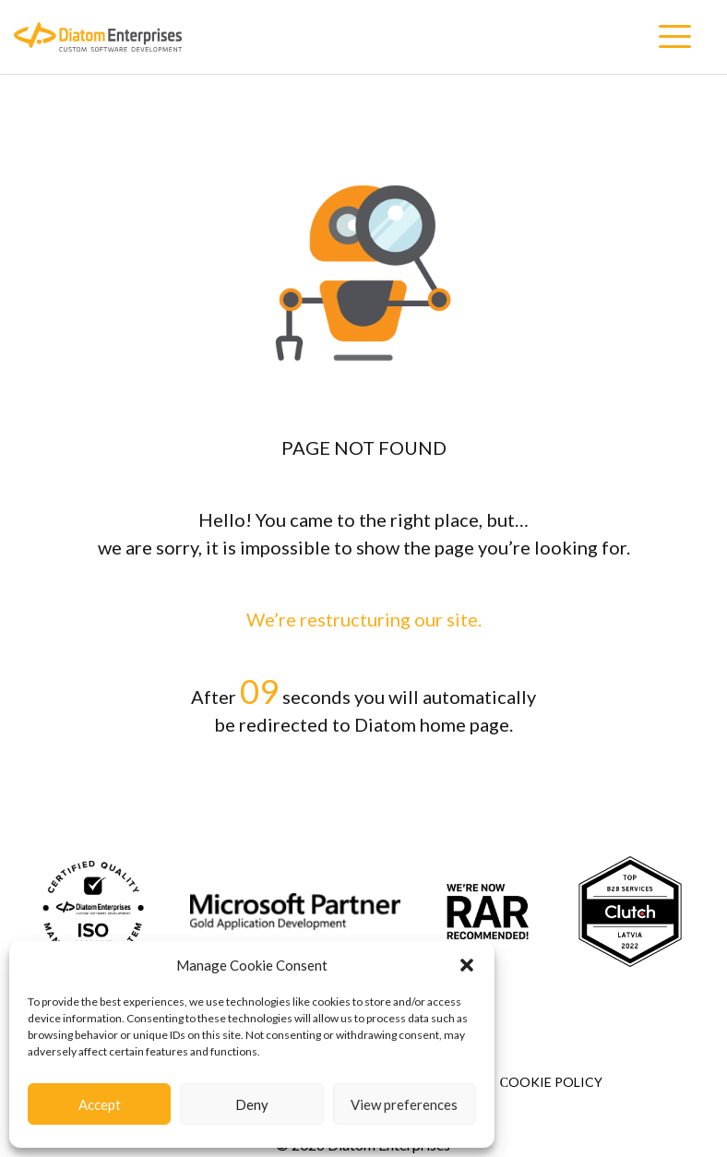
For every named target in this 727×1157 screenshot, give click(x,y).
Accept (99, 1104)
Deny (251, 1104)
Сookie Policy (551, 1082)
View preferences (404, 1104)
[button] (467, 965)
